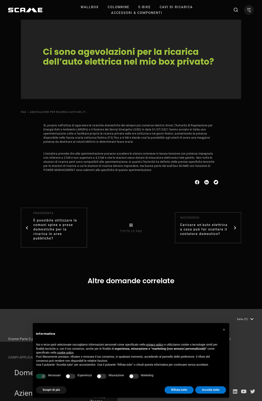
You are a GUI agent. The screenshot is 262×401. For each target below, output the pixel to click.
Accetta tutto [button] (210, 389)
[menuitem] (90, 7)
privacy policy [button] (155, 344)
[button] (224, 329)
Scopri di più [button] (51, 389)
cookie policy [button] (65, 352)
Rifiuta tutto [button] (179, 389)
